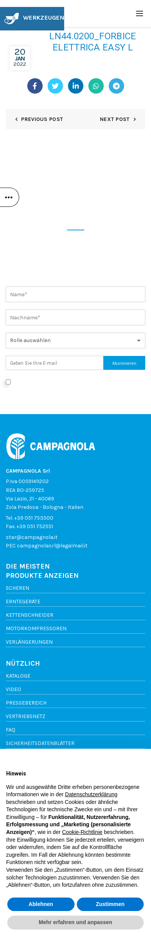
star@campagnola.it (32, 537)
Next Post (115, 119)
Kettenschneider (29, 615)
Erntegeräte (23, 601)
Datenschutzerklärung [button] (91, 794)
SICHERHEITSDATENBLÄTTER (40, 743)
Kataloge (18, 676)
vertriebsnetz (25, 716)
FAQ (10, 730)
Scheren (17, 588)
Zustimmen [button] (110, 904)
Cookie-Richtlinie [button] (82, 832)
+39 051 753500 (33, 518)
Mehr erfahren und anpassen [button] (75, 922)
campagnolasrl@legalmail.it (52, 545)
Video (13, 689)
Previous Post (42, 119)
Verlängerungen (29, 642)
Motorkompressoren (36, 628)
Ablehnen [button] (40, 904)
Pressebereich (26, 703)
